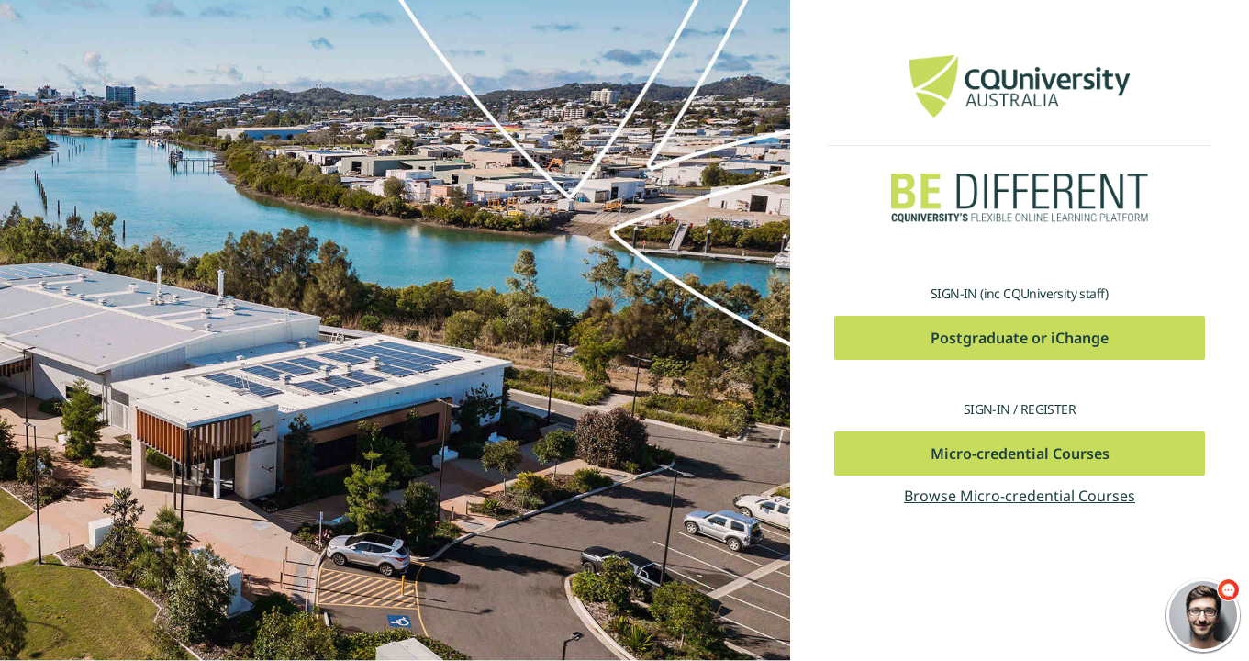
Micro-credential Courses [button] (1020, 453)
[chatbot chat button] (1203, 615)
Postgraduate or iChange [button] (1020, 338)
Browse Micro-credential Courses (1019, 496)
